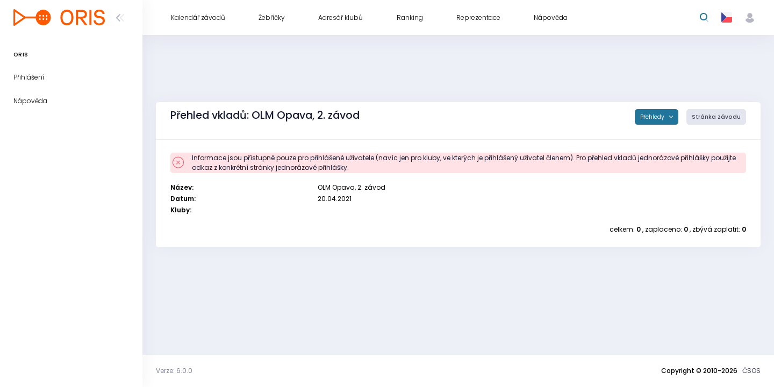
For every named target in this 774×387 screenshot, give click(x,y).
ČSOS (751, 370)
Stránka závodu (716, 117)
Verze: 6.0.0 (174, 370)
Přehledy (653, 117)
